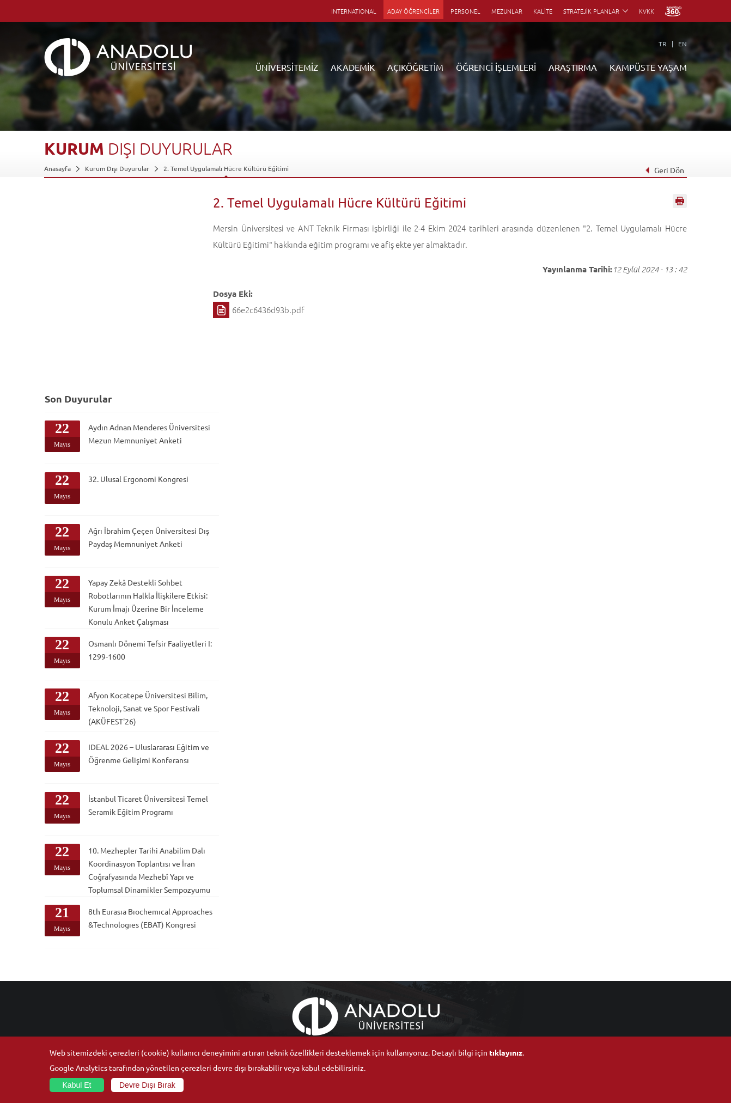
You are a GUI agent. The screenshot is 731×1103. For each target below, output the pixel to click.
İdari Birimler (63, 959)
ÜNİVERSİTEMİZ (286, 67)
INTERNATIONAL (353, 11)
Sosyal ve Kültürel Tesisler (615, 934)
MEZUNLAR (506, 11)
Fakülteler (165, 934)
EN (682, 43)
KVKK (646, 11)
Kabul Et (77, 1085)
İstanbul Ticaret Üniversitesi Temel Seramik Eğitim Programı (136, 649)
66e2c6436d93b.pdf (268, 309)
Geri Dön (664, 170)
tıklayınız (505, 1052)
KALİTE (542, 11)
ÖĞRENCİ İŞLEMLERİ (496, 67)
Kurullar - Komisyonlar (77, 984)
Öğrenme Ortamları (287, 1022)
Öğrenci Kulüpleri (603, 997)
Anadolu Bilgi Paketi (394, 959)
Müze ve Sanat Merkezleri (615, 959)
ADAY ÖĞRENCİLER (413, 11)
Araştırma (272, 972)
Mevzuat (57, 1022)
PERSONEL (465, 11)
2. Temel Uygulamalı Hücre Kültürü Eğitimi (226, 168)
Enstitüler (165, 947)
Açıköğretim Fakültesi (289, 947)
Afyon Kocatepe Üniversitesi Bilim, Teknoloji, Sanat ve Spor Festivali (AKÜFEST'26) (136, 542)
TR (663, 43)
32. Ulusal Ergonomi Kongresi (122, 300)
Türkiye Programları (287, 959)
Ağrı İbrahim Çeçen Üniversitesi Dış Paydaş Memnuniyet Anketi (127, 358)
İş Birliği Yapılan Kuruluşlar (83, 997)
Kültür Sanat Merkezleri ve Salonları (630, 947)
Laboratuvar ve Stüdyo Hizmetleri (521, 1022)
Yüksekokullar (171, 972)
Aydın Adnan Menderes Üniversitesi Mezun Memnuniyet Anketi (127, 255)
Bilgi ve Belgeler (68, 1010)
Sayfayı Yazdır (680, 203)
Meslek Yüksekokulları (183, 959)
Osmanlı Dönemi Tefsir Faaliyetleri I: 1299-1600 (129, 477)
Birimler (483, 934)
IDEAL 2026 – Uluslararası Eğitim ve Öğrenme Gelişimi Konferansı (136, 597)
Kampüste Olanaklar (607, 1010)
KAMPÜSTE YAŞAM (648, 67)
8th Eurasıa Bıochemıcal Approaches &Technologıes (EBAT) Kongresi (134, 788)
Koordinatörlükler (498, 959)
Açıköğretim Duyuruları (292, 934)
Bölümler (57, 972)
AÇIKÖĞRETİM (415, 67)
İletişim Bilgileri (67, 1035)
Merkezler (486, 947)
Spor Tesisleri (597, 972)
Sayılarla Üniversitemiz (77, 947)
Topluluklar (593, 984)
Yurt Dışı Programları (289, 984)
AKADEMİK (353, 67)
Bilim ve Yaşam (493, 1035)
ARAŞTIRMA (573, 67)
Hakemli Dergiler (496, 984)
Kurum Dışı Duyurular (117, 168)
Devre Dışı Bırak (147, 1085)
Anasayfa (57, 168)
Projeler (483, 972)
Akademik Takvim (283, 1010)
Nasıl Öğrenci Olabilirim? (294, 997)
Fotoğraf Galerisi (602, 1022)
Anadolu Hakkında (70, 934)
